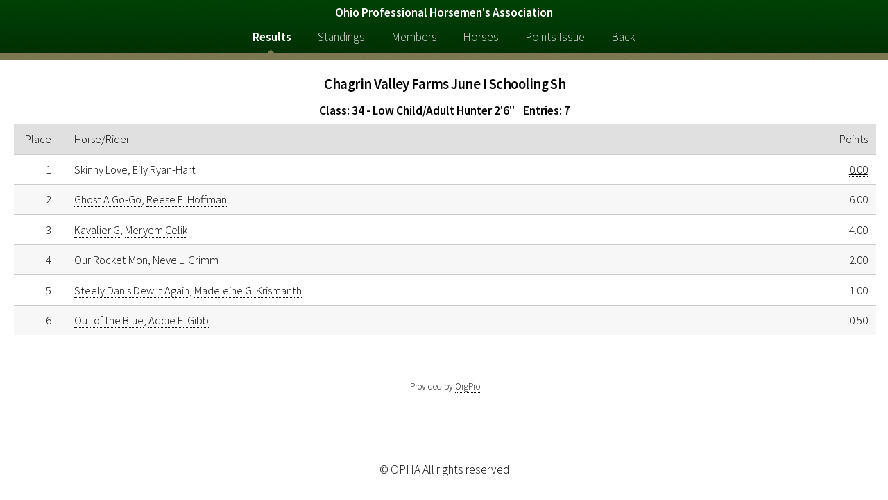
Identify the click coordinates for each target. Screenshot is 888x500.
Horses (481, 36)
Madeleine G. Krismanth (248, 290)
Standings (341, 36)
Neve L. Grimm (186, 260)
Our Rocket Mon (111, 260)
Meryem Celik (156, 230)
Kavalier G (97, 230)
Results (272, 36)
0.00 (858, 169)
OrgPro (467, 386)
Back (623, 36)
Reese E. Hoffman (186, 199)
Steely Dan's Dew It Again (131, 290)
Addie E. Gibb (178, 320)
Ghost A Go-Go (108, 199)
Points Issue (555, 36)
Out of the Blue (109, 320)
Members (414, 36)
